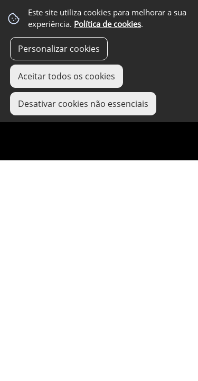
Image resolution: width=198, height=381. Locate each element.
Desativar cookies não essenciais (83, 104)
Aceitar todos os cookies (66, 76)
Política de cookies (107, 24)
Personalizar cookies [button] (59, 49)
